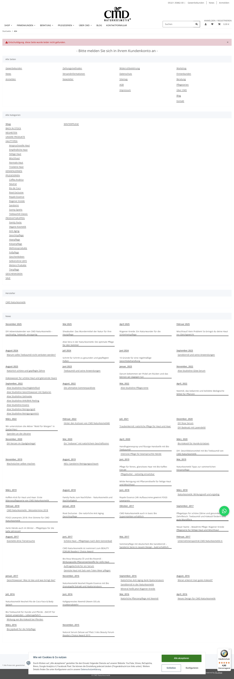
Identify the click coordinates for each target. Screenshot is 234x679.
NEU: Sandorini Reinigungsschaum (81, 463)
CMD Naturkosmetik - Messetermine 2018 (27, 510)
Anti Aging (14, 231)
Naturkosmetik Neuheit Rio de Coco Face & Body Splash (29, 603)
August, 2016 (183, 575)
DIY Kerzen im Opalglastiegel (21, 443)
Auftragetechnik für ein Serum (79, 566)
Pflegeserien (183, 84)
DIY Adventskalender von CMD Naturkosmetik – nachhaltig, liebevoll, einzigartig (29, 333)
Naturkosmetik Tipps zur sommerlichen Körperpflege (196, 468)
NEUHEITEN (11, 132)
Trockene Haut (16, 166)
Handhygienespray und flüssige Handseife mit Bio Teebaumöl (144, 448)
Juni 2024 (124, 350)
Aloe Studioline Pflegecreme (134, 387)
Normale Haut (16, 162)
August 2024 (12, 350)
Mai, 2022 (124, 383)
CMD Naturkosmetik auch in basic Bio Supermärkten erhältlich (138, 515)
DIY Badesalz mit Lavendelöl (191, 427)
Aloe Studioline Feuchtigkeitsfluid (23, 387)
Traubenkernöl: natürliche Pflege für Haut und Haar (145, 426)
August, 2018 (69, 490)
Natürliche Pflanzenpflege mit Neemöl (139, 598)
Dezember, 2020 (185, 418)
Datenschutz (126, 73)
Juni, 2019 (124, 459)
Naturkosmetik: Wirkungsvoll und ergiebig (198, 494)
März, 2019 (11, 490)
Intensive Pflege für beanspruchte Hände (141, 453)
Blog (179, 95)
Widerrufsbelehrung (130, 68)
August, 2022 (69, 383)
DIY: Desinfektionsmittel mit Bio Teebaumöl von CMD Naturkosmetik (200, 452)
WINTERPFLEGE (71, 124)
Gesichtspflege (16, 235)
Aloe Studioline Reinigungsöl (21, 409)
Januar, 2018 (69, 505)
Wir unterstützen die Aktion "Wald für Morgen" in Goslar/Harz (30, 428)
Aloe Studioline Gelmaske (19, 396)
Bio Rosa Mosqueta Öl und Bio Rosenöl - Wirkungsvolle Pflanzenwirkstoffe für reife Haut (86, 560)
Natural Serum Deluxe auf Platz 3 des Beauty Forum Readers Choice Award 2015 (88, 634)
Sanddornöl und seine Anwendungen (196, 354)
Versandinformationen (74, 73)
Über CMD (182, 90)
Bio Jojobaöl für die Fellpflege (21, 629)
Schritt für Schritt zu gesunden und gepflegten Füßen (86, 359)
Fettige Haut (15, 154)
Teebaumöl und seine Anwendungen (82, 370)
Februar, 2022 (69, 418)
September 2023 (185, 350)
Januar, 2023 (126, 366)
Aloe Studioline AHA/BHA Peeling (23, 400)
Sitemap (124, 79)
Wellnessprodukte (18, 248)
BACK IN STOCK (13, 128)
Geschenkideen (16, 256)
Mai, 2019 (181, 459)
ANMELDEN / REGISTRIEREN (218, 20)
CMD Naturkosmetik (15, 302)
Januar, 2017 (12, 575)
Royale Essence (16, 196)
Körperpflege (15, 243)
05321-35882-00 (176, 2)
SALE (8, 278)
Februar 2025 (183, 324)
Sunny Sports (15, 209)
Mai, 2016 (124, 594)
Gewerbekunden (196, 2)
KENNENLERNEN (14, 171)
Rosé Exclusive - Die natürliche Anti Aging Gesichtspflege (83, 515)
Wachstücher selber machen (21, 463)
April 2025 (125, 324)
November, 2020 (14, 439)
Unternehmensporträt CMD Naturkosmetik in (200, 540)
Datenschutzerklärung (91, 669)
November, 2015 (71, 624)
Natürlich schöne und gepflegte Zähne (26, 370)
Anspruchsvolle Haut (19, 145)
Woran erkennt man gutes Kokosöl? (195, 580)
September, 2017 (185, 505)
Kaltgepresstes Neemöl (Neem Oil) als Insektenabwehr (81, 603)
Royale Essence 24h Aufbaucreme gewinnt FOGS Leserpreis (143, 499)
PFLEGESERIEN (13, 175)
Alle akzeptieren (181, 658)
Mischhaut (14, 158)
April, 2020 (125, 439)
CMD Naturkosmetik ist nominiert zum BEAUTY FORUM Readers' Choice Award (86, 550)
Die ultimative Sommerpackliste (79, 387)
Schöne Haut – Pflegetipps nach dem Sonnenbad (88, 540)
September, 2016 (128, 575)
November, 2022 (185, 366)
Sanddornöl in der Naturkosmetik (137, 584)
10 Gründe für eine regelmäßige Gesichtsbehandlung (135, 359)
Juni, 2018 (124, 490)
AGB (122, 84)
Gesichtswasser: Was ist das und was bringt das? (31, 580)
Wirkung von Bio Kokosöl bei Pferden (25, 619)
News (211, 2)
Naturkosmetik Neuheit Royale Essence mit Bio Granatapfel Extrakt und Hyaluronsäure (86, 585)
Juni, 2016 (67, 594)
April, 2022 (182, 383)
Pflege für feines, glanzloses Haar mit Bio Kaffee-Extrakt (144, 468)
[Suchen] (178, 24)
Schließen (171, 668)
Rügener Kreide (17, 201)
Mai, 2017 (124, 536)
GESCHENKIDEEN (14, 273)
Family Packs (15, 222)
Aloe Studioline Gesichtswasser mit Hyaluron (29, 392)
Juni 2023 (67, 366)
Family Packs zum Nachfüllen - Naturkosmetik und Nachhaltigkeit (87, 499)
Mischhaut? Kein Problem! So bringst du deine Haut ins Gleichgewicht (202, 333)
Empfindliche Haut (18, 149)
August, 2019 (69, 459)
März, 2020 (182, 439)
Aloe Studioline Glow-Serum (191, 370)
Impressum (125, 90)
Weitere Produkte (17, 265)
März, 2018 (182, 490)
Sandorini (14, 205)
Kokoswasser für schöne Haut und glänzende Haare (31, 378)
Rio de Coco (15, 188)
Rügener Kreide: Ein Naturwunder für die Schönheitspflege (140, 333)
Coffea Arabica (16, 179)
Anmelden (224, 2)
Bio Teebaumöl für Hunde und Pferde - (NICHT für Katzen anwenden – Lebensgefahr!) (30, 613)
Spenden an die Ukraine (19, 433)
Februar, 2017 (183, 536)
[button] (205, 24)
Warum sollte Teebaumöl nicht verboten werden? (31, 354)
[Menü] (229, 650)
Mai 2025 (67, 324)
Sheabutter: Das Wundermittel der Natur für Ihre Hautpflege (87, 333)
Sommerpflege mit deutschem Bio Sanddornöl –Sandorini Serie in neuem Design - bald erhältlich (144, 545)
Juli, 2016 (10, 594)
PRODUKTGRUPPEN (15, 218)
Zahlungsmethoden (72, 68)
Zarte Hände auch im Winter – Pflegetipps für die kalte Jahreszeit (30, 530)
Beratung (181, 79)
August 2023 (12, 366)
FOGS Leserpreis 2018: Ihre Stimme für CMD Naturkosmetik (27, 519)
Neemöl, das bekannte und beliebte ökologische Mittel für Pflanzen (200, 392)
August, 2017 (12, 536)
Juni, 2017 (67, 536)
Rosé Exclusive (16, 192)
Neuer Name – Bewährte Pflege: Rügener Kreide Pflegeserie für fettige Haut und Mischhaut (200, 528)
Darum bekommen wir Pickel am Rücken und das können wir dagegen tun (144, 375)
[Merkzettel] (212, 24)
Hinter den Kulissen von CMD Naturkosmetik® (87, 423)
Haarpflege (14, 239)
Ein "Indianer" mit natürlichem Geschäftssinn (86, 443)
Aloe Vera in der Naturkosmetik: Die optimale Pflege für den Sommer (88, 343)
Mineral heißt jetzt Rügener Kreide (138, 588)
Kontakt (180, 101)
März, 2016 (11, 624)
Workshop (181, 68)
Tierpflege (14, 269)
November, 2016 (71, 575)
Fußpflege (14, 252)
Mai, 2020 (67, 439)
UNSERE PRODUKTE (15, 136)
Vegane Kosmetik (17, 226)
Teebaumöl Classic (18, 213)
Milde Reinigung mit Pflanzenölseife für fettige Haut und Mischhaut (145, 483)
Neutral (13, 183)
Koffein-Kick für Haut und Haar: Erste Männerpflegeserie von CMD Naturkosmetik (27, 499)
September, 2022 (14, 383)
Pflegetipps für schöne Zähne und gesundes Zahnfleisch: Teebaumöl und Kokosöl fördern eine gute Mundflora (201, 516)
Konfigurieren (192, 668)
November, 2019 (14, 459)
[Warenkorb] (224, 24)
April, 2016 (182, 594)
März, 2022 (11, 418)
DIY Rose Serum (185, 423)
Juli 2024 (67, 350)
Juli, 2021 (124, 418)
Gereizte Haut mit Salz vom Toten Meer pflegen (87, 570)
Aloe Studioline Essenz (18, 404)
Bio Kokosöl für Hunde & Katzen (193, 443)
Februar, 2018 (12, 505)
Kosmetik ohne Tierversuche (21, 540)
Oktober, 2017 (127, 505)
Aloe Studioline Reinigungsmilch (23, 413)
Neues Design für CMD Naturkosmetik (196, 598)
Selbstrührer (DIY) (18, 260)
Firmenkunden (184, 73)
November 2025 (14, 324)
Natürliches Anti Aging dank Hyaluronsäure (142, 580)
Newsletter (68, 79)
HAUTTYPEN (11, 141)
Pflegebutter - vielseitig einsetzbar (138, 474)
